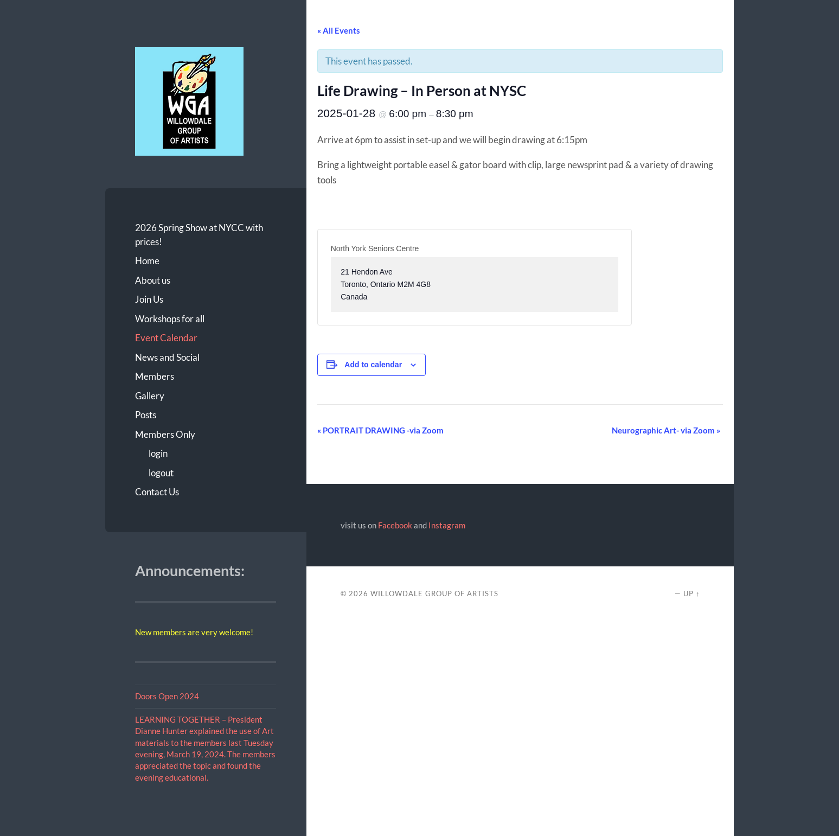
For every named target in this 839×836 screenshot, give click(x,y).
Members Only (165, 434)
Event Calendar (166, 337)
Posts (145, 414)
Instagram (446, 525)
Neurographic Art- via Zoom (666, 430)
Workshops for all (169, 318)
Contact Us (157, 491)
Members (154, 376)
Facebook (395, 525)
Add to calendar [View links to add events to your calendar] (373, 364)
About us (152, 280)
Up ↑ (691, 593)
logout (161, 472)
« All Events (338, 30)
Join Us (149, 299)
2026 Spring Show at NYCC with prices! (199, 234)
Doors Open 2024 (167, 696)
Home (147, 260)
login (158, 453)
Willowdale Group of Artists (434, 593)
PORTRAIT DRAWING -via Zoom (380, 430)
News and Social (167, 357)
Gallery (149, 395)
